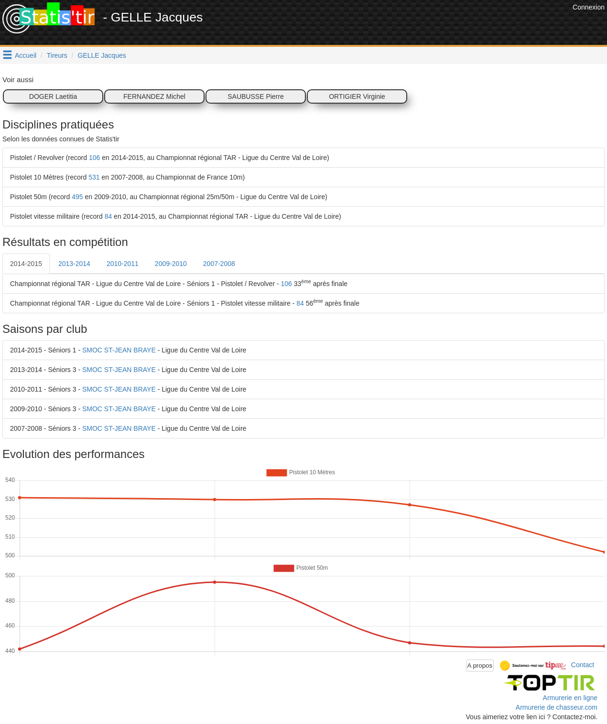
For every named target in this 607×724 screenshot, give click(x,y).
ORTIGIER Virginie (357, 96)
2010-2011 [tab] (123, 263)
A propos (480, 665)
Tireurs (57, 55)
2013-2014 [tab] (74, 263)
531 (93, 177)
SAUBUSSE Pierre (255, 96)
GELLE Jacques (102, 55)
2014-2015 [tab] (26, 263)
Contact (582, 665)
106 (94, 157)
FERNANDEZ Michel (154, 96)
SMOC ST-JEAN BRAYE (119, 350)
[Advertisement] (396, 23)
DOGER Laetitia (53, 96)
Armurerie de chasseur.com (556, 707)
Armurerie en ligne (570, 698)
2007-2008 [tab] (219, 263)
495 (77, 197)
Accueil (25, 55)
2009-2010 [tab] (171, 263)
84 (108, 216)
